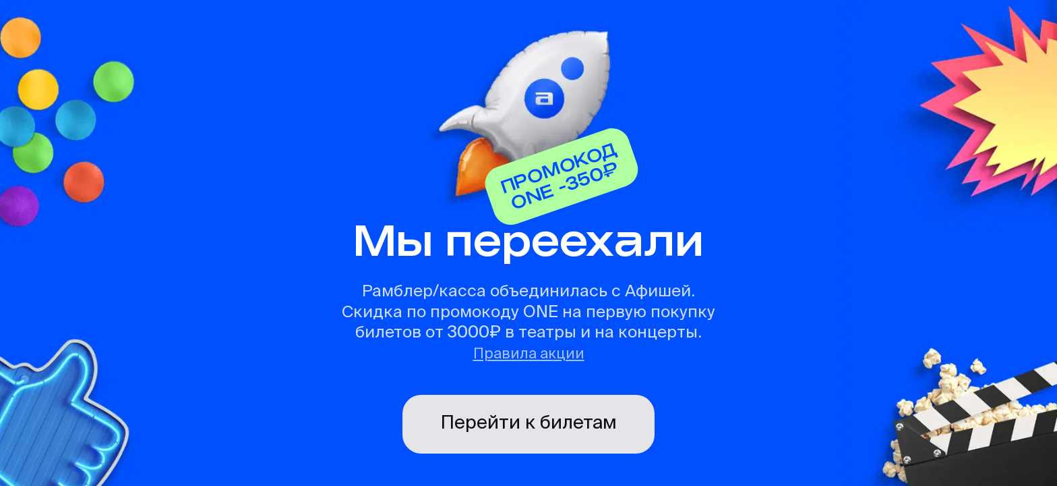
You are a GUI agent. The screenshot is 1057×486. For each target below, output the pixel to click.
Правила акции (528, 354)
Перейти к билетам (528, 423)
